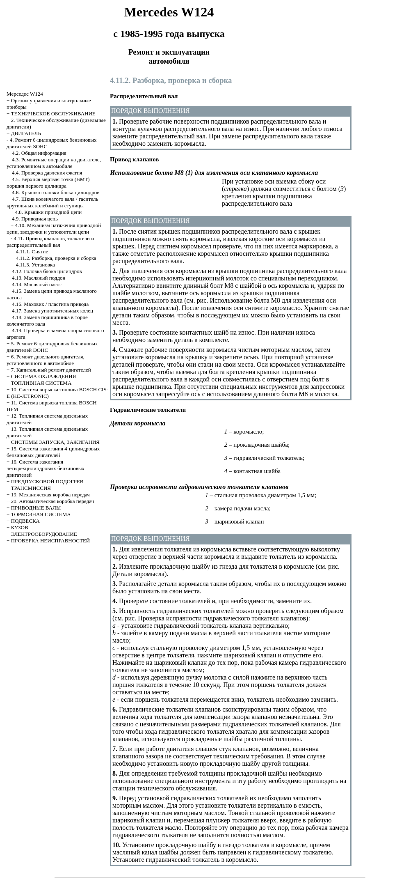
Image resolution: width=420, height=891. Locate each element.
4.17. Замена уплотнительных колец (52, 311)
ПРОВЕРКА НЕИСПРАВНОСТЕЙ (50, 540)
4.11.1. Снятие (32, 251)
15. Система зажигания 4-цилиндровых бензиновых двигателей (53, 452)
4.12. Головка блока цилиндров (47, 271)
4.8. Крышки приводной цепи (48, 212)
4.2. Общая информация (39, 153)
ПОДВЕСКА (25, 521)
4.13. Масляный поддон (38, 278)
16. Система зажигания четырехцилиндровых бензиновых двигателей (45, 468)
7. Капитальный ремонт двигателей (51, 370)
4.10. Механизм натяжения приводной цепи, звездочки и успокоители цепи (54, 228)
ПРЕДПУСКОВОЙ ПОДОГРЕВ (47, 481)
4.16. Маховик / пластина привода (50, 304)
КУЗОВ (19, 527)
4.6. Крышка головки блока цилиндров (55, 192)
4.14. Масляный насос (37, 284)
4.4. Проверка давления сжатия (47, 173)
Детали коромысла (138, 573)
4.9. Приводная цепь (35, 219)
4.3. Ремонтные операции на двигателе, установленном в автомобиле (54, 162)
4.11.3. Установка (35, 265)
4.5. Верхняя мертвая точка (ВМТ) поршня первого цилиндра (48, 182)
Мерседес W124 (25, 94)
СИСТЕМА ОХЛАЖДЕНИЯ (43, 376)
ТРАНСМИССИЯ (31, 488)
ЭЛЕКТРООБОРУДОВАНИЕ (44, 534)
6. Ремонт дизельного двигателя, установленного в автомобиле (45, 360)
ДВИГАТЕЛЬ (26, 133)
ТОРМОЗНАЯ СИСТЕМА (41, 514)
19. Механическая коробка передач (50, 494)
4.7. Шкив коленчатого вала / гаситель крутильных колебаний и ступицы (52, 202)
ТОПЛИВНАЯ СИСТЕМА (41, 383)
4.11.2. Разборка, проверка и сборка (56, 258)
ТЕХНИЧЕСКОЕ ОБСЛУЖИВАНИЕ (53, 113)
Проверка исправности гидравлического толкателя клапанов (222, 618)
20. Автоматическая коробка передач (52, 501)
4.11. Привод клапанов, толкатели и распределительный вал (50, 241)
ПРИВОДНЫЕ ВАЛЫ (36, 508)
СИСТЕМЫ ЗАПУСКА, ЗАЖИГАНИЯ (55, 442)
